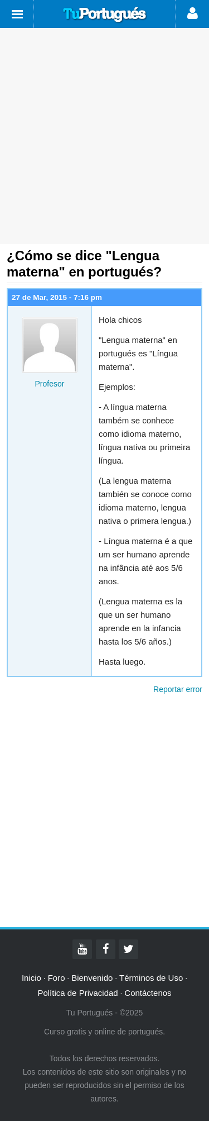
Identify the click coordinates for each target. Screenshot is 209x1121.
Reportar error (177, 689)
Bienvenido (92, 977)
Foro (56, 977)
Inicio (31, 977)
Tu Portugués (104, 15)
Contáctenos (147, 993)
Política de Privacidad (77, 993)
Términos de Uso (151, 977)
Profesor (50, 383)
